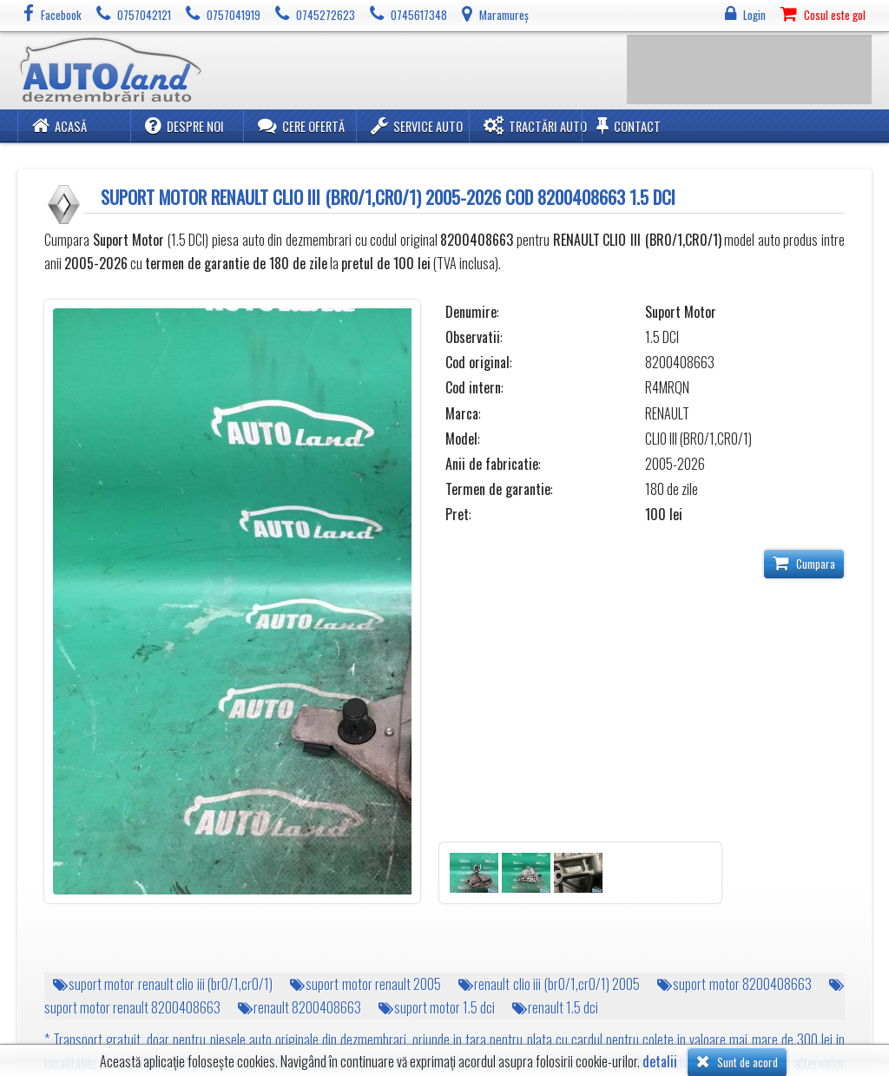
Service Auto (417, 125)
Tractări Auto (535, 125)
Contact (628, 125)
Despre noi (184, 125)
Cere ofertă (301, 125)
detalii (659, 1061)
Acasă (59, 125)
